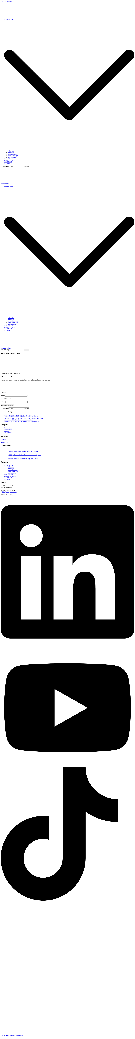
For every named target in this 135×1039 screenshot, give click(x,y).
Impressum (4, 441)
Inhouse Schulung (12, 154)
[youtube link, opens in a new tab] (67, 768)
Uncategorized (8, 434)
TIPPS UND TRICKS (10, 160)
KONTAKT (7, 163)
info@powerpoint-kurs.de (9, 494)
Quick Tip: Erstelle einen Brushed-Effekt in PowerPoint (19, 417)
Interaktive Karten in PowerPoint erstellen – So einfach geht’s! (21, 423)
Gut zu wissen (8, 430)
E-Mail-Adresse (6, 401)
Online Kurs (11, 151)
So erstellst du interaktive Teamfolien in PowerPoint (18, 422)
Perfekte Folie (8, 431)
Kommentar (4, 394)
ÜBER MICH (8, 162)
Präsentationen (12, 157)
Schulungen (11, 152)
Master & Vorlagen (13, 155)
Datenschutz (4, 444)
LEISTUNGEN (8, 19)
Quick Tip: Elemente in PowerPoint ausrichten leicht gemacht (21, 419)
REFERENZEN (8, 158)
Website (3, 404)
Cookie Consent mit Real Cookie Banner (12, 1037)
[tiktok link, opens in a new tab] (67, 902)
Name (3, 397)
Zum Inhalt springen (6, 1)
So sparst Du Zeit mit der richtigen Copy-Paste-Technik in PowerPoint (23, 420)
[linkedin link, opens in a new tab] (67, 649)
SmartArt (6, 433)
